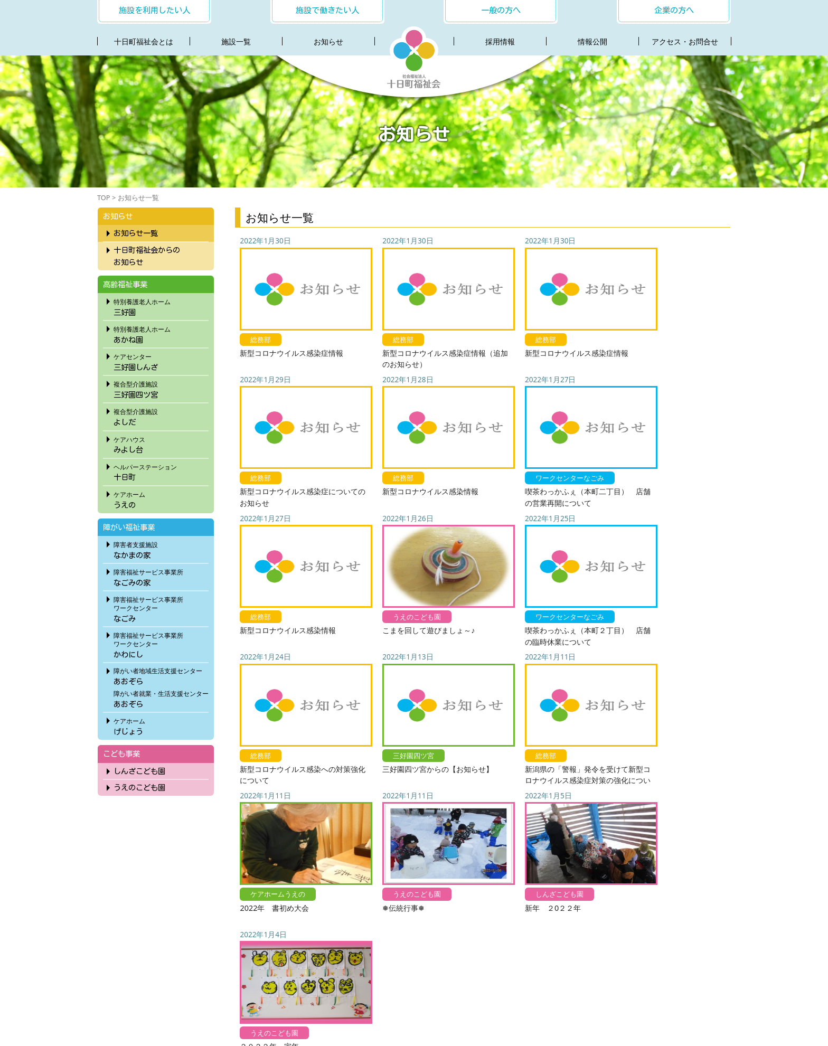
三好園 (160, 305)
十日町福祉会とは (143, 41)
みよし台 (160, 443)
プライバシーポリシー (545, 987)
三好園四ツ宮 (160, 388)
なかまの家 (160, 548)
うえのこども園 (139, 787)
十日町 (160, 471)
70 (594, 828)
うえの (160, 498)
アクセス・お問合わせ (462, 987)
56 (491, 828)
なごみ (160, 608)
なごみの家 (160, 576)
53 (438, 828)
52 (421, 828)
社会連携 (400, 987)
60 (562, 828)
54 (455, 828)
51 (403, 828)
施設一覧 (236, 41)
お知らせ (328, 41)
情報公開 (592, 41)
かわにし (160, 643)
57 (508, 828)
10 (335, 828)
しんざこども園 (139, 771)
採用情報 (500, 41)
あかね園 (160, 333)
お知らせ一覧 (135, 233)
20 (353, 828)
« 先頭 (297, 828)
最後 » (668, 828)
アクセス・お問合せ (685, 41)
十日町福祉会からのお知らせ (146, 256)
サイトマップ (613, 987)
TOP (103, 197)
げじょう (160, 725)
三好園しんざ (160, 360)
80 (611, 828)
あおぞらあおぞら (160, 686)
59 (544, 828)
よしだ (160, 415)
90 (629, 828)
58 (526, 828)
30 (370, 828)
